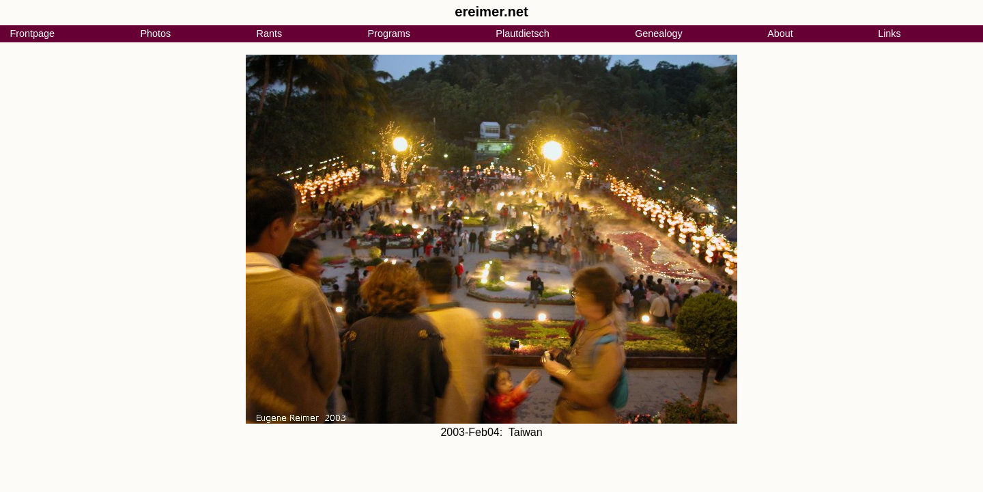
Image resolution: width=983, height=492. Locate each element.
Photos (155, 33)
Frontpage (32, 33)
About (780, 33)
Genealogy (659, 33)
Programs (389, 33)
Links (889, 33)
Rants (270, 33)
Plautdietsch (522, 33)
